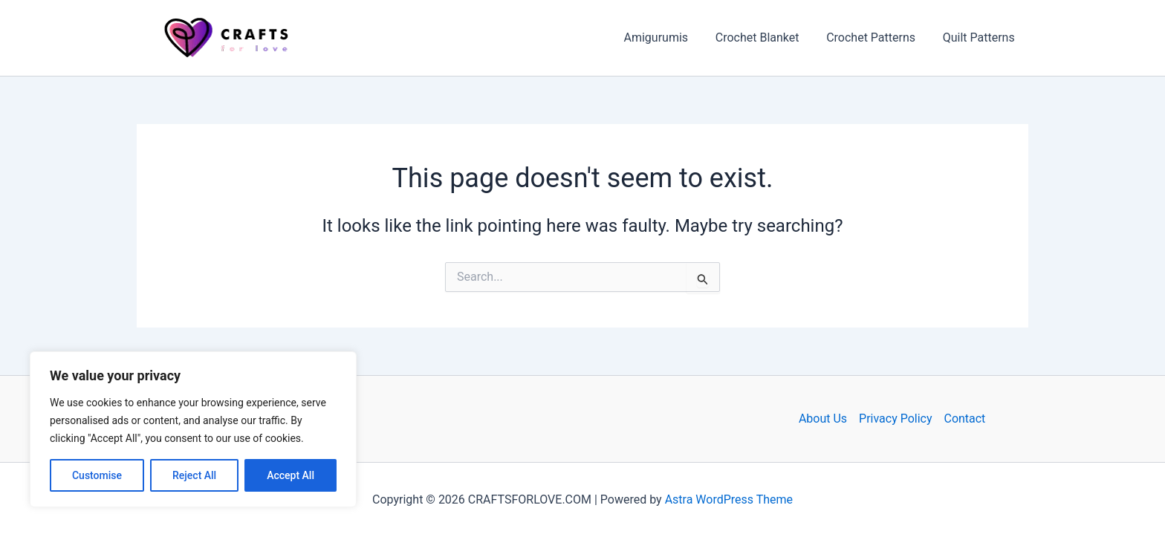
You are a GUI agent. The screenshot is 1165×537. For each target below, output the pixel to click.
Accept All (290, 475)
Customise (97, 475)
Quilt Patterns (980, 37)
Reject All (194, 475)
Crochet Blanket (766, 37)
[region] (193, 429)
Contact (965, 418)
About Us (823, 418)
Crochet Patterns (876, 37)
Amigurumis (668, 37)
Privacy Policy (895, 418)
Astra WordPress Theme (729, 499)
